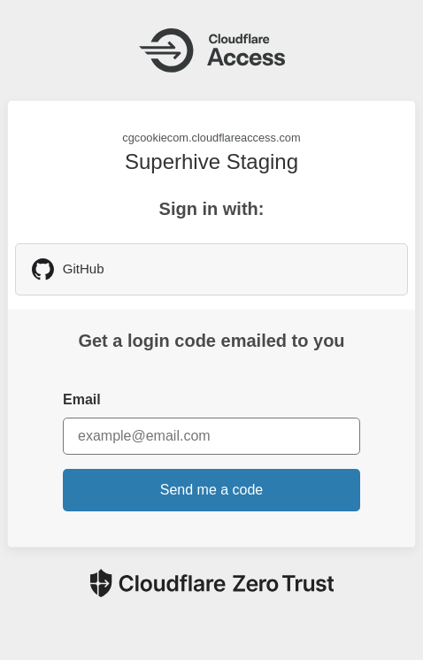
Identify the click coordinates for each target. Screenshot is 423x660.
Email (82, 399)
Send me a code (212, 489)
